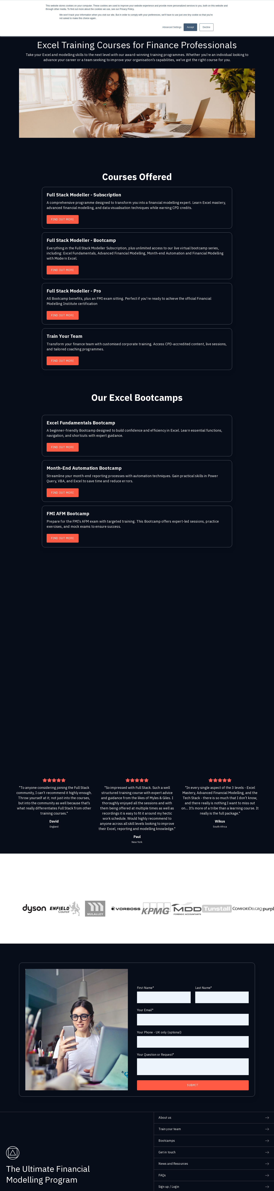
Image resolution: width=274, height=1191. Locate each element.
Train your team (170, 1114)
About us (165, 1102)
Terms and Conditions (256, 1184)
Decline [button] (206, 27)
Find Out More (62, 219)
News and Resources (173, 1148)
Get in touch (167, 1137)
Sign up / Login (169, 1171)
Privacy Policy (232, 1184)
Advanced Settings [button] (171, 27)
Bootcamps (167, 1125)
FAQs (162, 1160)
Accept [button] (190, 27)
